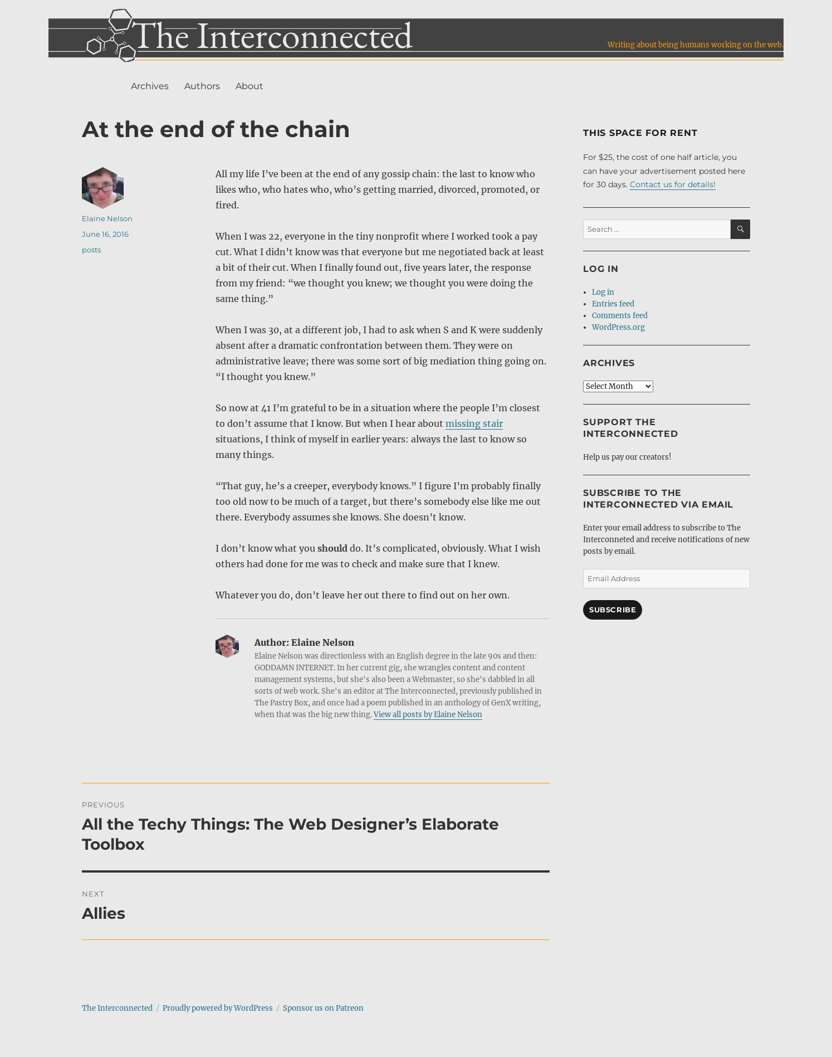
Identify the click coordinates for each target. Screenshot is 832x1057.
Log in (603, 292)
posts (91, 249)
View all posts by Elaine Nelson (428, 714)
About (249, 86)
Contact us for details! (673, 184)
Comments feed (620, 315)
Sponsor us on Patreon (323, 1008)
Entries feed (613, 304)
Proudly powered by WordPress (218, 1008)
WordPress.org (618, 327)
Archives (150, 86)
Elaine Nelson (107, 218)
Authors (202, 86)
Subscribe (612, 609)
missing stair (474, 423)
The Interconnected (117, 1008)
